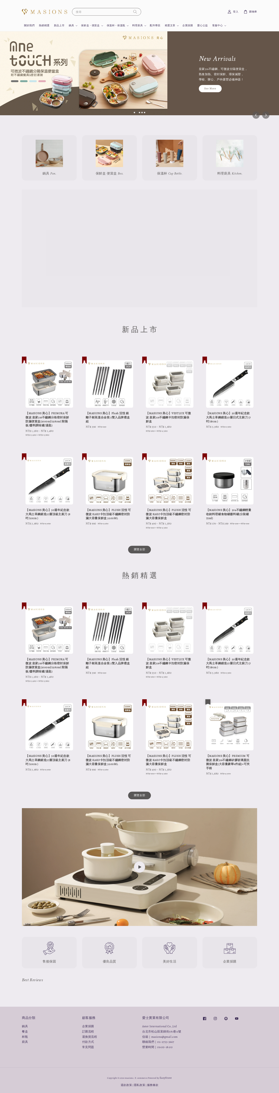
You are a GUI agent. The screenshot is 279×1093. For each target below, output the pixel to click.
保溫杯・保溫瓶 (116, 25)
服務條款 (152, 1085)
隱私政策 (139, 1085)
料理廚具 (137, 25)
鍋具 (71, 25)
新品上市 (59, 25)
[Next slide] (265, 115)
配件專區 (155, 25)
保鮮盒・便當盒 (90, 25)
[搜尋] (135, 11)
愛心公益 (202, 25)
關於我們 (29, 25)
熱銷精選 (44, 25)
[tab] (134, 112)
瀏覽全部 (139, 549)
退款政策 (126, 1085)
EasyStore (166, 1078)
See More (210, 88)
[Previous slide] (256, 115)
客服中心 (217, 25)
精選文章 (170, 25)
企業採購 (187, 25)
